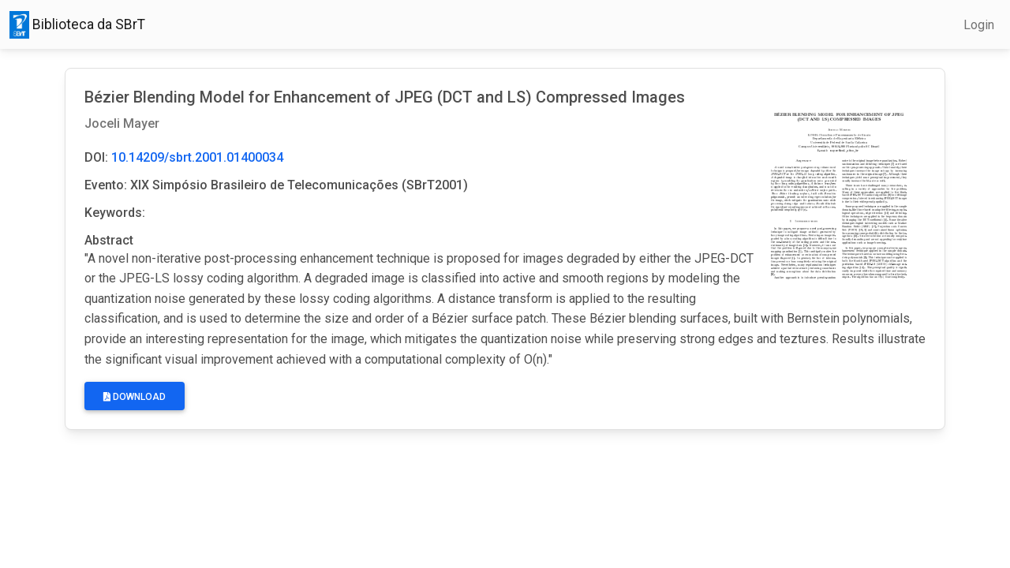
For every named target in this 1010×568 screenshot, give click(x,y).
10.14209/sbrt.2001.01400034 (197, 157)
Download (134, 396)
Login (978, 24)
